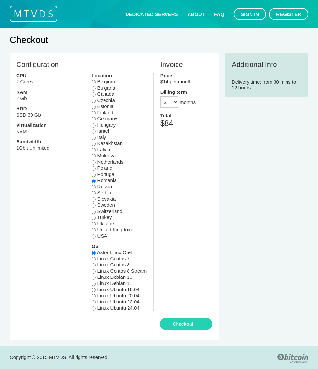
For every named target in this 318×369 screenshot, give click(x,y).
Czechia (103, 100)
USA (99, 236)
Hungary (104, 125)
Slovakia (104, 199)
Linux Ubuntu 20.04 (115, 295)
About (196, 14)
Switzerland (107, 211)
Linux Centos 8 (110, 264)
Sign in (250, 14)
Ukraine (103, 223)
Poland (102, 168)
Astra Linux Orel (112, 252)
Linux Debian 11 (112, 283)
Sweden (103, 205)
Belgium (103, 81)
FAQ (219, 14)
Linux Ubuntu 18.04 (115, 289)
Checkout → (186, 323)
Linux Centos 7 (110, 258)
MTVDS (33, 14)
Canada (103, 94)
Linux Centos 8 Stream (119, 271)
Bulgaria (103, 88)
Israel (100, 131)
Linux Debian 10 (112, 277)
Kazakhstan (107, 143)
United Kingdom (112, 229)
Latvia (101, 149)
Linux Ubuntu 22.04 (115, 301)
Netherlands (107, 162)
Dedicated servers (152, 14)
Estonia (102, 106)
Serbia (101, 192)
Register (288, 14)
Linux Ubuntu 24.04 (115, 308)
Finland (102, 112)
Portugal (103, 174)
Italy (99, 137)
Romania (104, 180)
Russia (102, 186)
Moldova (104, 155)
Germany (104, 118)
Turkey (102, 217)
